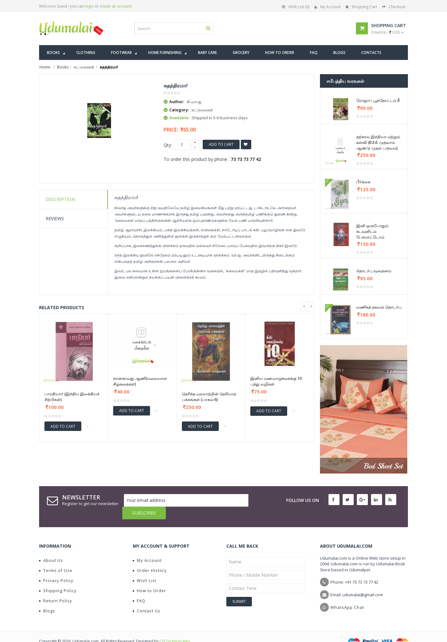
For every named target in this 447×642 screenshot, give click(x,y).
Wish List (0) (295, 6)
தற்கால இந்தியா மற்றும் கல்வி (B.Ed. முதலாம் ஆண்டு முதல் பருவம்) (378, 142)
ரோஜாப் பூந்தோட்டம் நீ (378, 100)
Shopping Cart (361, 6)
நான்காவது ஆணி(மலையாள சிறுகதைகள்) (140, 381)
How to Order (149, 578)
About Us (51, 548)
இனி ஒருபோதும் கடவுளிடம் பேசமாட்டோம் (372, 231)
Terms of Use (56, 558)
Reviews (55, 218)
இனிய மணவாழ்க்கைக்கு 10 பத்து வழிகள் (276, 381)
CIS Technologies (175, 628)
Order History (150, 558)
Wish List (144, 568)
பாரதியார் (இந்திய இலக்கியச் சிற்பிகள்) (71, 396)
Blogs (47, 598)
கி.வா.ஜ (194, 101)
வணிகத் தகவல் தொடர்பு (379, 307)
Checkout (393, 6)
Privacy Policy (56, 568)
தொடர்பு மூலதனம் (373, 271)
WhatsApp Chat (347, 595)
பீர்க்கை (363, 182)
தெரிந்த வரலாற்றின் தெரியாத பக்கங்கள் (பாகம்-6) (209, 396)
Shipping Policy (58, 578)
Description (60, 199)
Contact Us (146, 598)
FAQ (139, 588)
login (89, 6)
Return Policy (55, 588)
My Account (327, 6)
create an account (115, 6)
